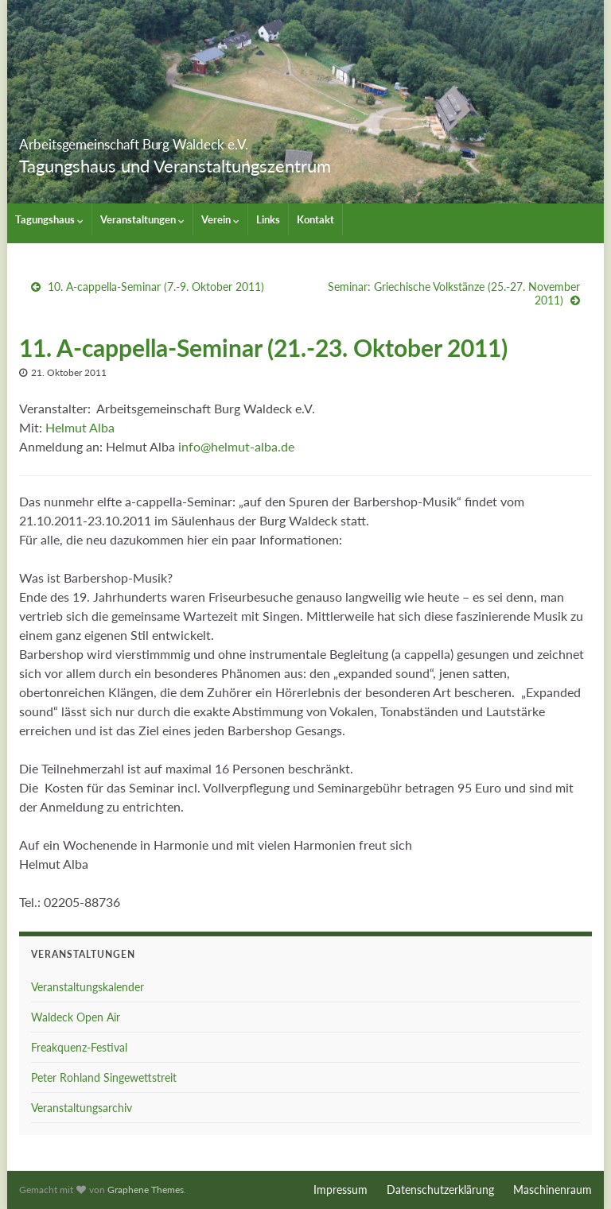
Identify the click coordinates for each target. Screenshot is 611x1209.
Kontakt (315, 219)
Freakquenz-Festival (79, 1047)
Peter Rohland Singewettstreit (104, 1077)
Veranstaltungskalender (87, 987)
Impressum (340, 1189)
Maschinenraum (552, 1189)
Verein (220, 219)
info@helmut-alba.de (236, 446)
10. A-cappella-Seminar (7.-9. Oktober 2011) (156, 286)
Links (268, 219)
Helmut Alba (80, 427)
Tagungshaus (49, 219)
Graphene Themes (145, 1189)
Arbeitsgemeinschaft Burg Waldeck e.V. (224, 139)
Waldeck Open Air (75, 1017)
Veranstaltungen (142, 219)
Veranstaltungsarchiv (81, 1107)
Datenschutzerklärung (440, 1189)
